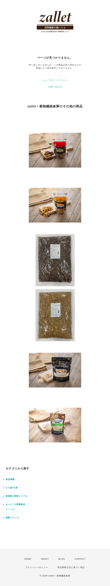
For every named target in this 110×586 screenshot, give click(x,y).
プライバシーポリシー (36, 567)
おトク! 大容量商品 (15, 504)
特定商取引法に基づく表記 (71, 567)
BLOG (61, 559)
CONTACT (80, 559)
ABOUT (45, 559)
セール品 (10, 509)
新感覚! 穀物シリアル (17, 496)
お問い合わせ (55, 87)
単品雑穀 (10, 479)
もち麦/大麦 (12, 487)
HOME (27, 559)
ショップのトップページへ (55, 80)
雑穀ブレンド (12, 517)
